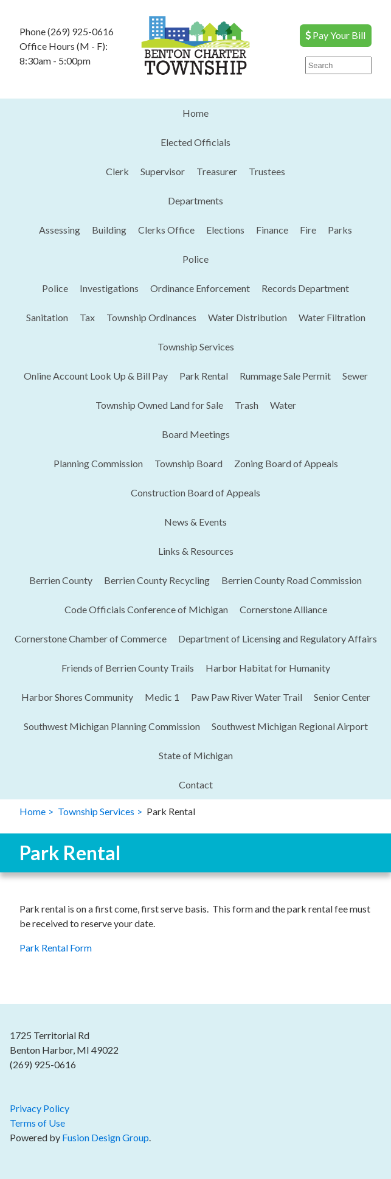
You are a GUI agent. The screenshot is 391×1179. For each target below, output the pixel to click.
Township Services (195, 346)
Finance (272, 229)
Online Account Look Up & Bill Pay (96, 375)
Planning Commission (98, 463)
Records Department (305, 288)
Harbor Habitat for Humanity (268, 667)
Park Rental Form (55, 947)
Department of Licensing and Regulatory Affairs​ (277, 638)
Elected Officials (195, 142)
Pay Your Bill (335, 35)
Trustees (267, 171)
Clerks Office (166, 229)
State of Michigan (196, 755)
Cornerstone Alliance (283, 609)
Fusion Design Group (105, 1137)
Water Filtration (332, 317)
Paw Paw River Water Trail (246, 697)
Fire (308, 229)
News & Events (195, 521)
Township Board (188, 463)
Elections (225, 229)
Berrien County (60, 580)
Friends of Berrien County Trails (127, 667)
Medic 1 (162, 697)
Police (195, 259)
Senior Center (342, 697)
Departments (195, 200)
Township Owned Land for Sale (159, 405)
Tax (87, 317)
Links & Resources (196, 551)
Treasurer (216, 171)
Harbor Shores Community (77, 697)
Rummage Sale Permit (285, 375)
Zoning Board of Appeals (286, 463)
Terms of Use (37, 1123)
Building (109, 229)
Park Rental (203, 375)
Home (195, 113)
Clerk (117, 171)
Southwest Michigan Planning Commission (112, 726)
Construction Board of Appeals (195, 492)
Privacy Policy (39, 1108)
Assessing (59, 229)
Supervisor (162, 171)
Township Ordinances (151, 317)
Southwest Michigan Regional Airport (290, 726)
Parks (340, 229)
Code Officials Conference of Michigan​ (146, 609)
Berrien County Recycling (157, 580)
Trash (246, 405)
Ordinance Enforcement (200, 288)
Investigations (109, 288)
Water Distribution (247, 317)
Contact (196, 784)
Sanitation (47, 317)
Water (283, 405)
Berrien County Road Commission (291, 580)
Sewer (355, 375)
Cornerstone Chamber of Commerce (91, 638)
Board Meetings (196, 434)
